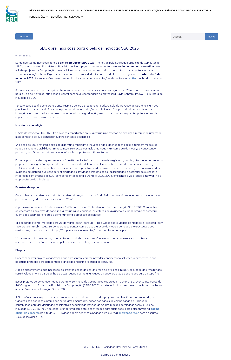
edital (132, 78)
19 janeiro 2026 (23, 56)
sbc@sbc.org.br (128, 313)
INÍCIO (32, 10)
